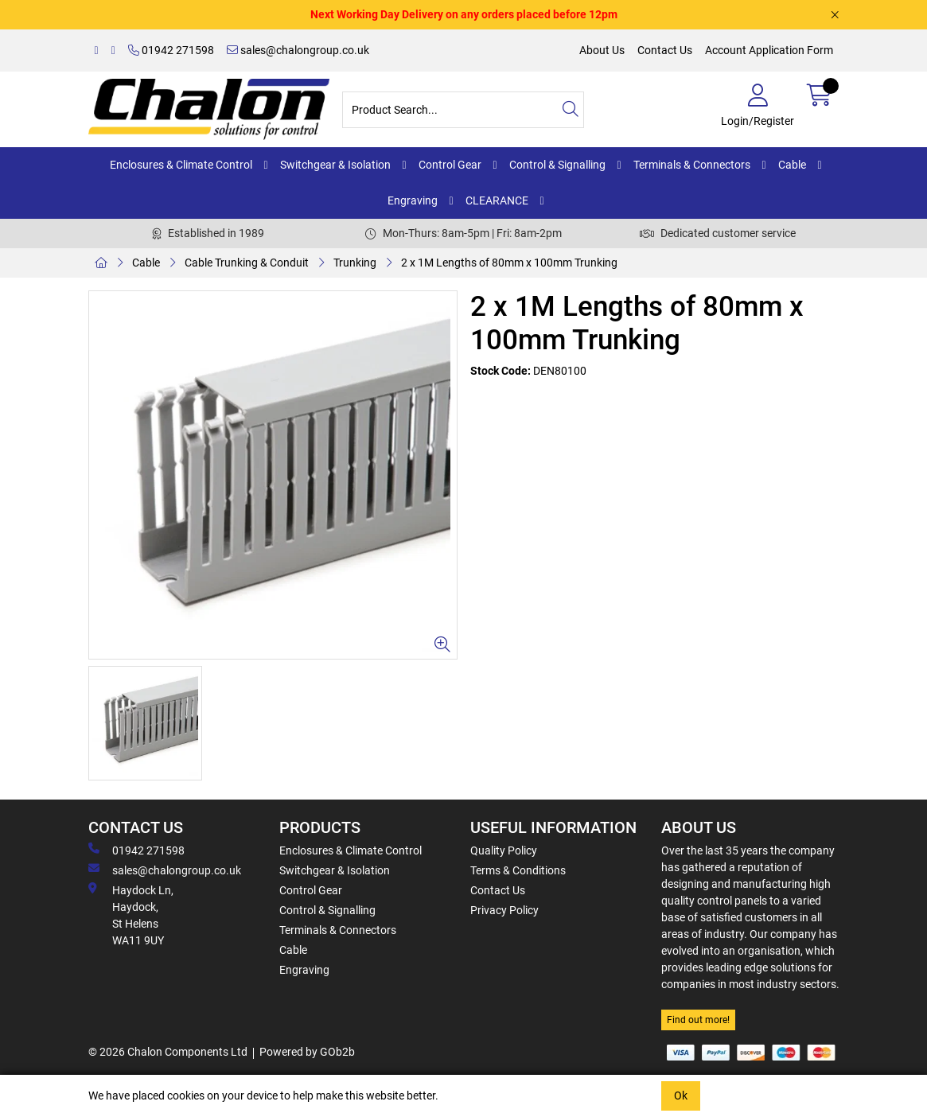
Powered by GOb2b (307, 1051)
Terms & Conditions (518, 870)
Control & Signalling (557, 164)
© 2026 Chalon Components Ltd (167, 1051)
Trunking (354, 262)
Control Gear (450, 164)
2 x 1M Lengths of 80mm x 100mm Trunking (509, 262)
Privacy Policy (504, 910)
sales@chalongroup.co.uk (298, 50)
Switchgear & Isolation (335, 164)
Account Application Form (769, 50)
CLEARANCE (496, 200)
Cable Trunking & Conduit (247, 262)
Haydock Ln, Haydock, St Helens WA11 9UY (130, 914)
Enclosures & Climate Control (181, 164)
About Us (602, 50)
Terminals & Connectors (691, 164)
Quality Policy (503, 850)
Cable (792, 164)
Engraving (413, 200)
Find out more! (698, 1020)
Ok (680, 1095)
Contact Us (664, 50)
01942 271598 (171, 50)
